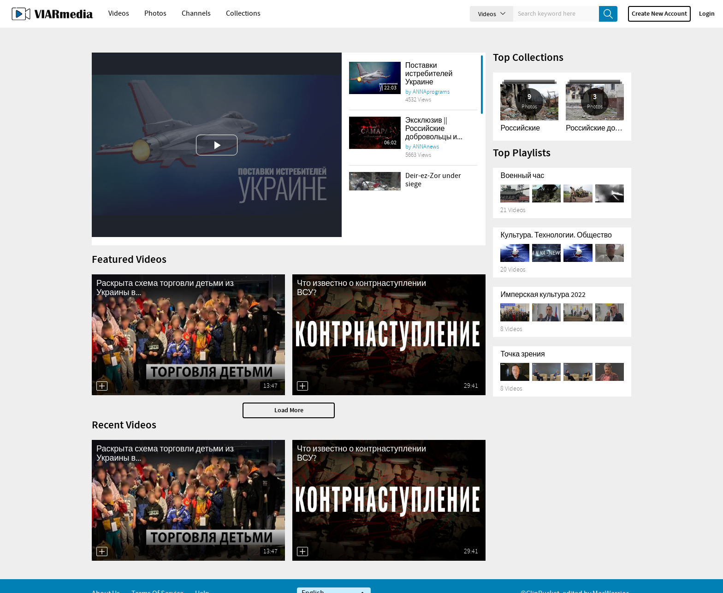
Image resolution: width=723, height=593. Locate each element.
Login (707, 14)
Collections (243, 13)
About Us (106, 578)
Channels (196, 13)
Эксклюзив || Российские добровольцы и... (433, 113)
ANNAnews (426, 131)
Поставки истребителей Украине (429, 58)
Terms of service (157, 578)
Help (202, 578)
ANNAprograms (431, 76)
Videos (118, 13)
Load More (288, 395)
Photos (155, 13)
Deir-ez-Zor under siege (433, 164)
